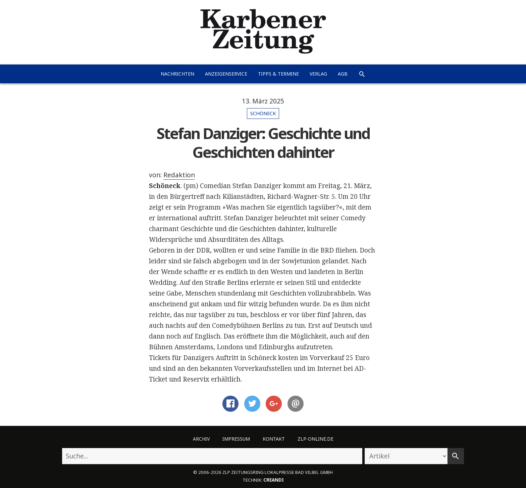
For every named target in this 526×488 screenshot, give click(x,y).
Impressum (236, 439)
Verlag (318, 74)
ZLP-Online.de (315, 439)
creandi (273, 480)
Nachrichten (177, 74)
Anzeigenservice (226, 74)
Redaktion (179, 175)
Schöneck (263, 113)
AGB (343, 74)
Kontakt (274, 439)
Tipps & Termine (278, 74)
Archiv (201, 439)
